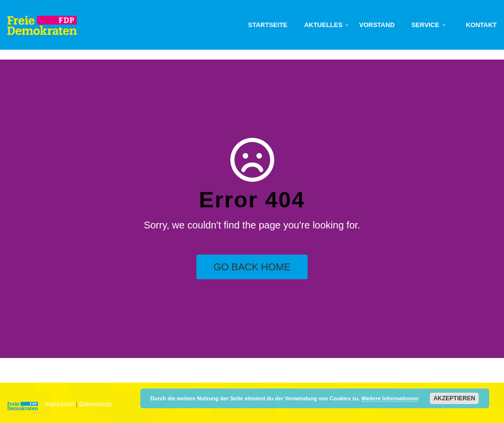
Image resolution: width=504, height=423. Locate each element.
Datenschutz (95, 404)
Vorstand (377, 25)
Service (425, 25)
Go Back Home (252, 266)
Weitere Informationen (389, 398)
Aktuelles (323, 25)
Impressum (59, 404)
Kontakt (481, 25)
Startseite (267, 25)
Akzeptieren (454, 398)
